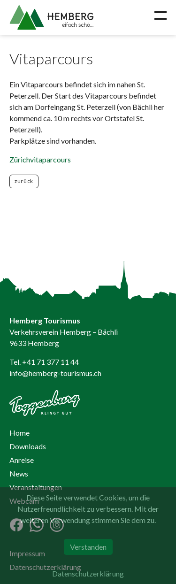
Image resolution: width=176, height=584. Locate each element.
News (18, 473)
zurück (24, 181)
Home (19, 432)
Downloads (27, 446)
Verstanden (88, 546)
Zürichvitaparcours (40, 159)
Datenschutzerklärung (88, 573)
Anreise (21, 459)
